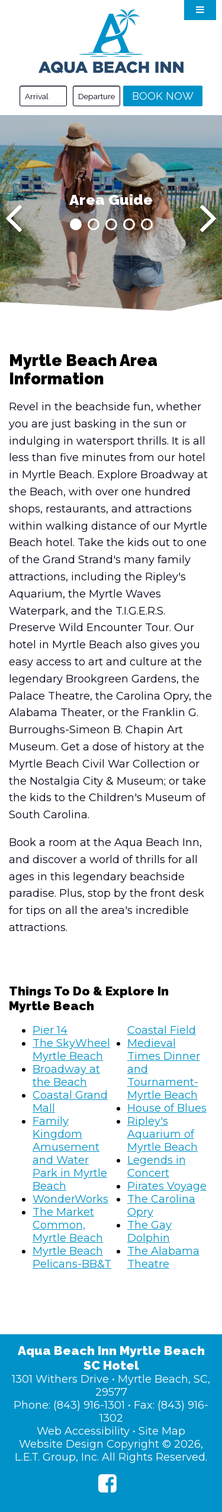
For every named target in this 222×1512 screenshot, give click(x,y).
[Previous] (14, 218)
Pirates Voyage (167, 1186)
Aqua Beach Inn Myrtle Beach (111, 41)
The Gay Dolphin (149, 1232)
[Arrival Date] (43, 96)
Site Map (162, 1431)
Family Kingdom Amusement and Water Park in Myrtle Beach (70, 1154)
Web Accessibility (83, 1431)
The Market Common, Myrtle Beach (68, 1225)
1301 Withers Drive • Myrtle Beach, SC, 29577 (111, 1386)
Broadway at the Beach (66, 1076)
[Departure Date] (96, 96)
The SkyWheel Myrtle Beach (71, 1050)
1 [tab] (76, 224)
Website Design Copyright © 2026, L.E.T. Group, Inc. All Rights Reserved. (111, 1451)
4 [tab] (129, 224)
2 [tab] (93, 224)
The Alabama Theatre (163, 1258)
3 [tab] (111, 224)
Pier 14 (50, 1030)
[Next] (208, 218)
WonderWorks (70, 1199)
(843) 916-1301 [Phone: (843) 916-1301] (89, 1405)
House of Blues (167, 1108)
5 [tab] (147, 224)
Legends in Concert (156, 1167)
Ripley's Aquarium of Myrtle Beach (162, 1134)
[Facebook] (107, 1483)
